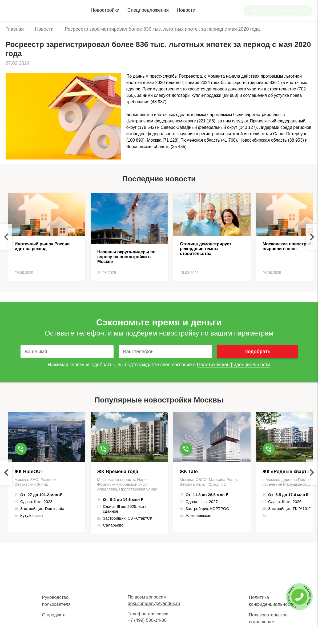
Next (312, 237)
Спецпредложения (148, 10)
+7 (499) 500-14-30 (147, 620)
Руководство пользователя (56, 601)
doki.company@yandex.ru (154, 603)
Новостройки (105, 10)
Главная (15, 29)
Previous (6, 237)
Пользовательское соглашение (268, 618)
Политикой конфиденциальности (233, 364)
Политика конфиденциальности (272, 601)
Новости (186, 10)
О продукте (54, 614)
